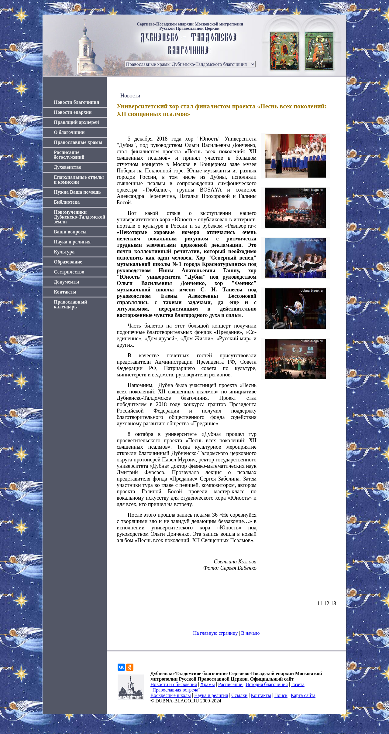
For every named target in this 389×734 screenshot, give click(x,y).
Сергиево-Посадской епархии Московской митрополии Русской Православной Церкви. (190, 26)
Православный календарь (70, 304)
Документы (66, 281)
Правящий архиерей (76, 122)
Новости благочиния (76, 102)
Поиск (280, 695)
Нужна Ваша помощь (77, 192)
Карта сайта (303, 695)
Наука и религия (72, 241)
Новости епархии (72, 112)
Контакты (65, 291)
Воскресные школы (170, 695)
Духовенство (67, 167)
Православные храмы (78, 142)
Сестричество (69, 271)
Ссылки (239, 695)
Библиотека (67, 202)
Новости (130, 96)
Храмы (207, 684)
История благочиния (267, 684)
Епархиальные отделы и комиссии (79, 180)
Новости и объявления (173, 684)
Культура (64, 251)
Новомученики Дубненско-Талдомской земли (79, 216)
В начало (250, 633)
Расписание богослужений (69, 155)
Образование (68, 261)
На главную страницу (215, 633)
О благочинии (69, 132)
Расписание (230, 684)
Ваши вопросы (70, 231)
